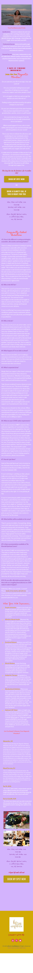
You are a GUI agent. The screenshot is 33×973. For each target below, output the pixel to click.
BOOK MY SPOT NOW (16, 179)
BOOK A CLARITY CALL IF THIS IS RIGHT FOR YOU (16, 192)
